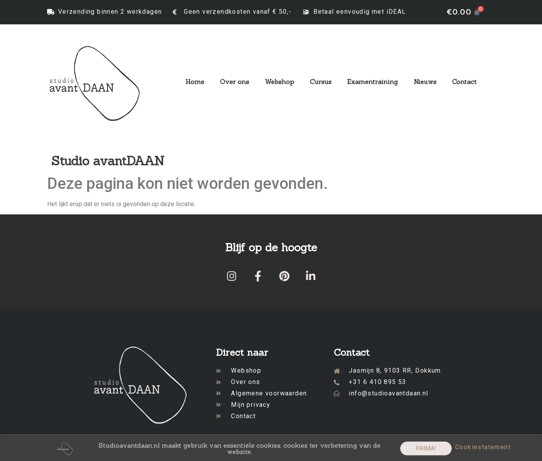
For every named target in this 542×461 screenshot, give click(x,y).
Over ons (234, 82)
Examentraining (372, 82)
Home (194, 82)
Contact (464, 82)
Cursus (320, 82)
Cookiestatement (483, 450)
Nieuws (425, 82)
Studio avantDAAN (108, 161)
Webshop (279, 82)
